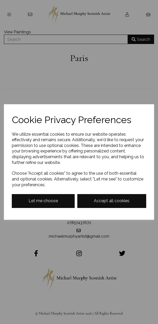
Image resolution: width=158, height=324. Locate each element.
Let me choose (43, 200)
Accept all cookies (111, 200)
